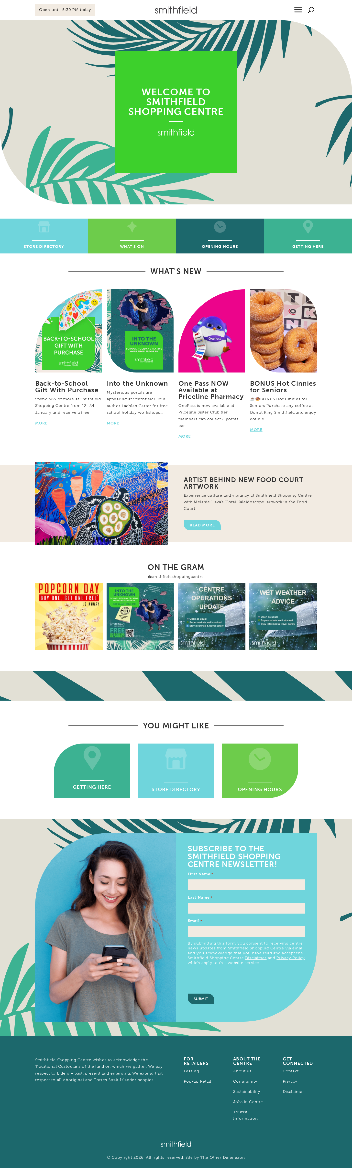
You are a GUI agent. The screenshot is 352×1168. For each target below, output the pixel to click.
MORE (41, 423)
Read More (202, 525)
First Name (200, 874)
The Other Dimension (222, 1157)
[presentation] (225, 978)
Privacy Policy (290, 958)
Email (195, 921)
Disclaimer (256, 958)
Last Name (200, 897)
